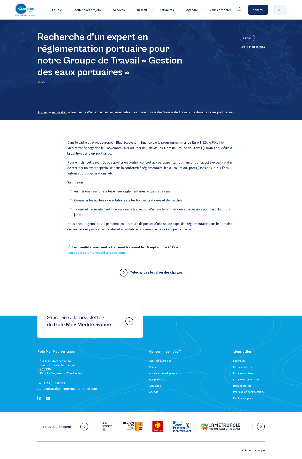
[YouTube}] (48, 398)
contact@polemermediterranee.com (70, 388)
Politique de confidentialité (249, 392)
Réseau (142, 10)
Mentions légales (243, 398)
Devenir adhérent (243, 367)
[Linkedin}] (39, 398)
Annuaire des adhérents (163, 373)
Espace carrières (243, 373)
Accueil (42, 112)
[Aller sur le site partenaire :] (107, 426)
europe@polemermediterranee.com (96, 252)
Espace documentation (246, 379)
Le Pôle (57, 10)
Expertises (239, 360)
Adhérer (258, 10)
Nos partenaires (158, 379)
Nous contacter (220, 10)
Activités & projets (160, 360)
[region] (151, 112)
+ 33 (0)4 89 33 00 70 (59, 382)
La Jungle (259, 450)
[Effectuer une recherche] (239, 10)
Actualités (167, 10)
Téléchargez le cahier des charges (156, 272)
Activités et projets (87, 10)
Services (119, 10)
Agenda (191, 10)
